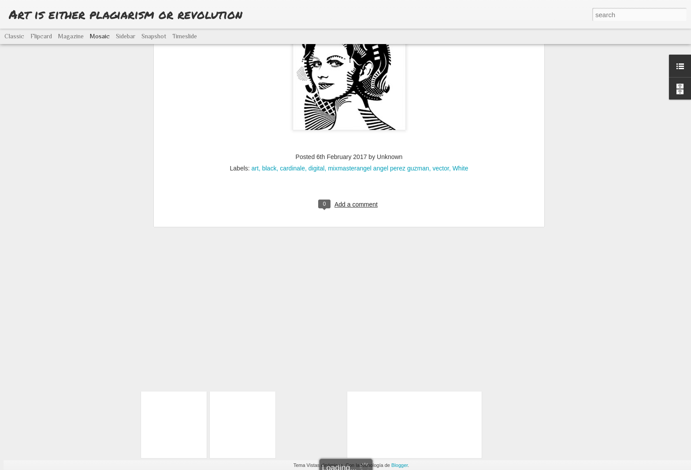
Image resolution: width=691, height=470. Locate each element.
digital (316, 54)
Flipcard (41, 36)
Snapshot (153, 36)
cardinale (292, 54)
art (255, 54)
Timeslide (184, 36)
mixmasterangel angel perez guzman (378, 54)
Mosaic (100, 36)
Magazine (71, 36)
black (269, 54)
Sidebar (125, 36)
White (460, 54)
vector (441, 54)
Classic (14, 36)
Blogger (399, 465)
